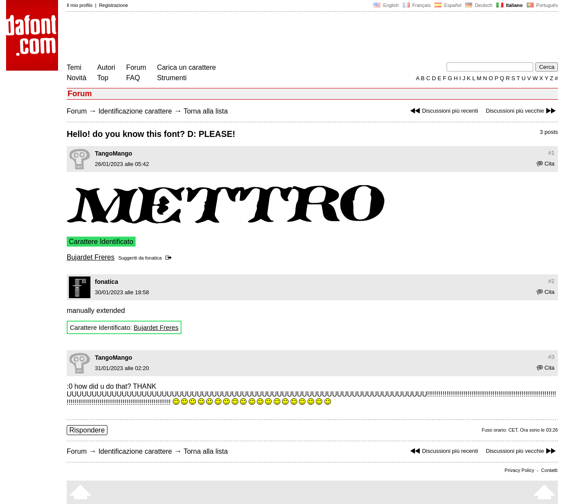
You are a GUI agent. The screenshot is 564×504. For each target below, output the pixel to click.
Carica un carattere (186, 67)
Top (102, 77)
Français (417, 5)
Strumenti (171, 77)
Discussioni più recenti (443, 110)
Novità (76, 77)
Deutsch (479, 5)
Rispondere (87, 430)
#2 (551, 281)
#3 (551, 357)
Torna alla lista (206, 111)
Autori (106, 67)
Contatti (549, 470)
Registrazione (113, 5)
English (386, 5)
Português (541, 5)
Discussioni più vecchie (522, 110)
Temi (74, 67)
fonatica (153, 257)
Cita (545, 163)
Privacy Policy (519, 470)
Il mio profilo (79, 5)
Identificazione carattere (135, 111)
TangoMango (113, 153)
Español (448, 5)
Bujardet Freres (90, 257)
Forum (136, 67)
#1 (551, 153)
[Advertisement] (224, 38)
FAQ (133, 77)
